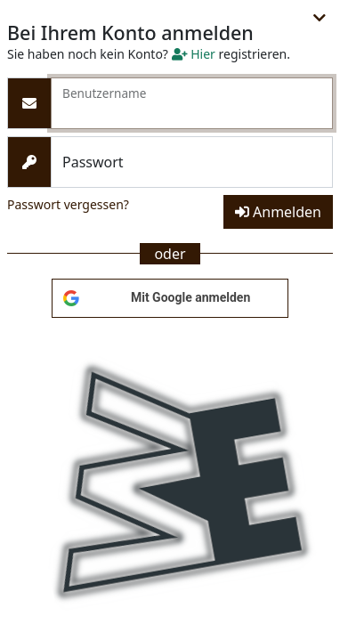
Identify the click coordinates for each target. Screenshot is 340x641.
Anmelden (278, 212)
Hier (193, 53)
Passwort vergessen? (68, 204)
